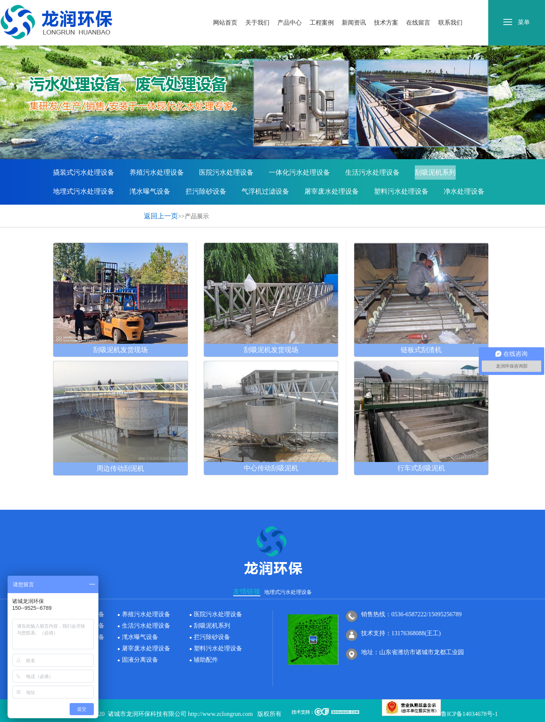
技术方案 (386, 7)
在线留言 (418, 7)
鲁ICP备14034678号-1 (469, 714)
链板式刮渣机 (421, 350)
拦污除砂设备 (205, 191)
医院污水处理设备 (226, 172)
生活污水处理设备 (372, 172)
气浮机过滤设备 (265, 191)
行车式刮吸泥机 (421, 468)
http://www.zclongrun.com (220, 714)
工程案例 (322, 7)
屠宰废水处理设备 (331, 191)
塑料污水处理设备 (401, 191)
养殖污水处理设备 (156, 172)
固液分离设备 (73, 210)
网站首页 (225, 7)
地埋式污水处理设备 (83, 191)
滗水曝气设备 (149, 191)
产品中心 (289, 7)
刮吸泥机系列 (435, 172)
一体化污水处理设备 (299, 172)
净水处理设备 (464, 191)
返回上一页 (161, 216)
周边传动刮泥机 (120, 468)
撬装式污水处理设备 (83, 172)
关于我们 (257, 7)
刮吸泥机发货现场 (120, 350)
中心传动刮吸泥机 (271, 468)
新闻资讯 (354, 7)
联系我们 (450, 7)
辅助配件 (122, 210)
